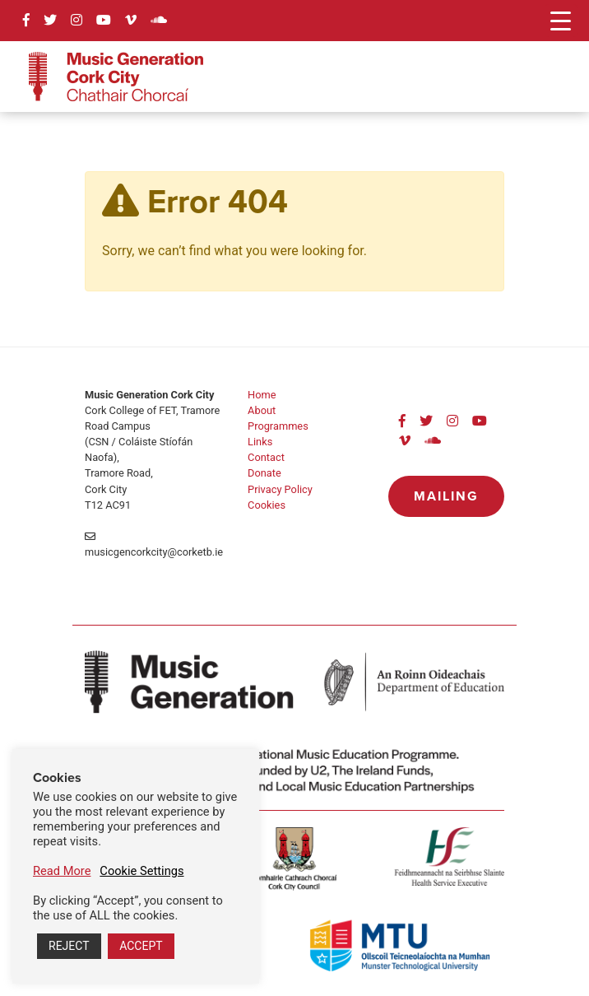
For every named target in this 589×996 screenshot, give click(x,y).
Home (262, 395)
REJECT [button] (69, 945)
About (262, 410)
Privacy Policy (280, 489)
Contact (266, 457)
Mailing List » (446, 501)
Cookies (266, 505)
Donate (264, 473)
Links (260, 441)
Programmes (278, 426)
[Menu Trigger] (561, 20)
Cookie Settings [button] (141, 870)
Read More (61, 870)
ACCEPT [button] (140, 945)
